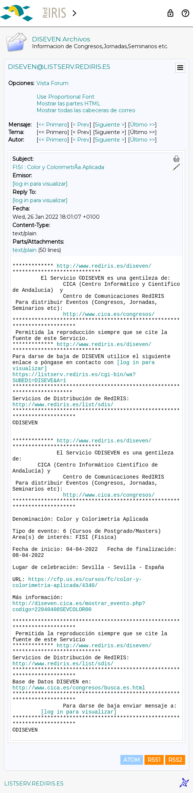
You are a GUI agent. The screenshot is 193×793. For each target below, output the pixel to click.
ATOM (131, 759)
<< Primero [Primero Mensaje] (52, 124)
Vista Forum (52, 83)
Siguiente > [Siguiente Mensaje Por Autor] (110, 139)
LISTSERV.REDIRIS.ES (34, 783)
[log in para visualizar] (40, 183)
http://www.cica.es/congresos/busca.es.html (78, 688)
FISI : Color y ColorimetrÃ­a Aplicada (58, 167)
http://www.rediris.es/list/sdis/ (63, 405)
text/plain (24, 250)
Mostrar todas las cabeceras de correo (85, 110)
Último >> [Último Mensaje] (142, 124)
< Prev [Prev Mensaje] (81, 124)
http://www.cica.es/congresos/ (109, 314)
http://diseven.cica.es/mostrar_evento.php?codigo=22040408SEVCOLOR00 (78, 607)
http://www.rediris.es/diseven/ (104, 266)
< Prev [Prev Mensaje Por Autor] (81, 139)
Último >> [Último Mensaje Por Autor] (142, 139)
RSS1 (154, 759)
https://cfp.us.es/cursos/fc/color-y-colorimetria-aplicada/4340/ (77, 582)
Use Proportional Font (65, 96)
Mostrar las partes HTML (68, 103)
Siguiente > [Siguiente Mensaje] (110, 124)
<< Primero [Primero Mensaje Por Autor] (52, 139)
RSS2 (175, 759)
